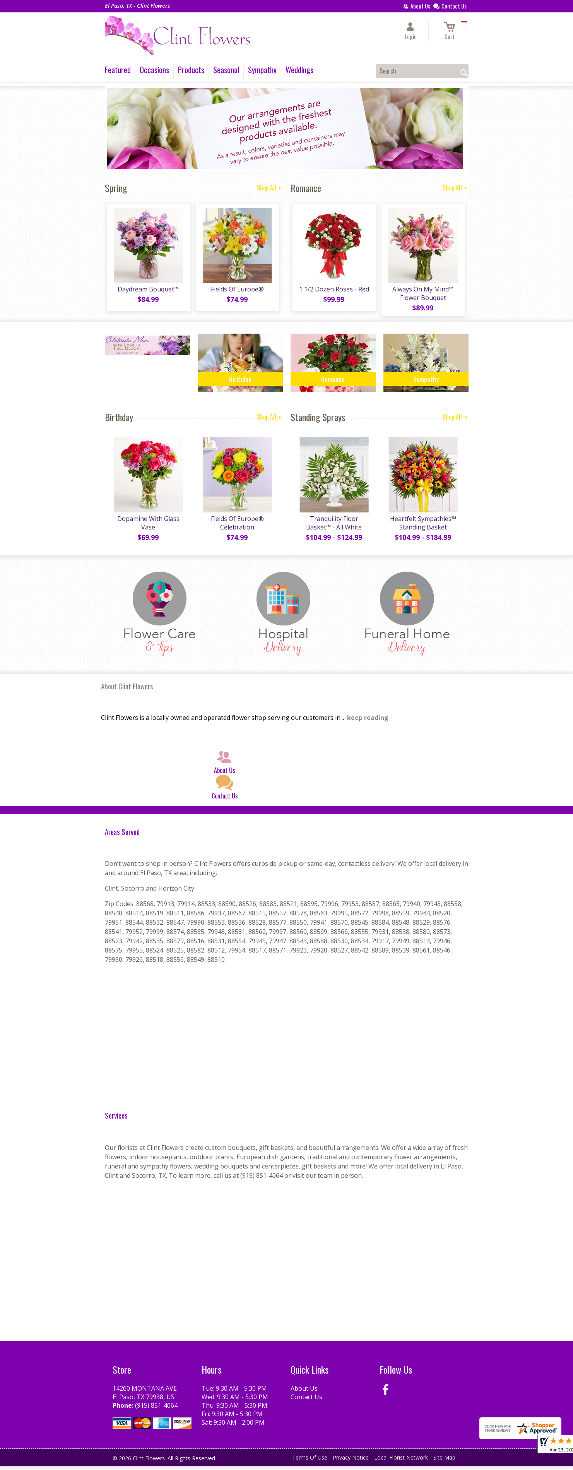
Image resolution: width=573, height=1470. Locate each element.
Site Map (444, 1462)
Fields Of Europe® (236, 291)
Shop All (270, 187)
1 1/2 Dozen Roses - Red (333, 291)
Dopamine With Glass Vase (147, 527)
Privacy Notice (351, 1462)
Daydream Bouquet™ (147, 291)
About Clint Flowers (127, 690)
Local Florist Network (401, 1462)
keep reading (367, 722)
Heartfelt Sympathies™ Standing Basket (422, 527)
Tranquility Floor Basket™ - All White (333, 527)
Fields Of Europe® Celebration (236, 527)
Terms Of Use (309, 1462)
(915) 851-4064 (156, 1409)
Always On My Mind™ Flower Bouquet (422, 295)
